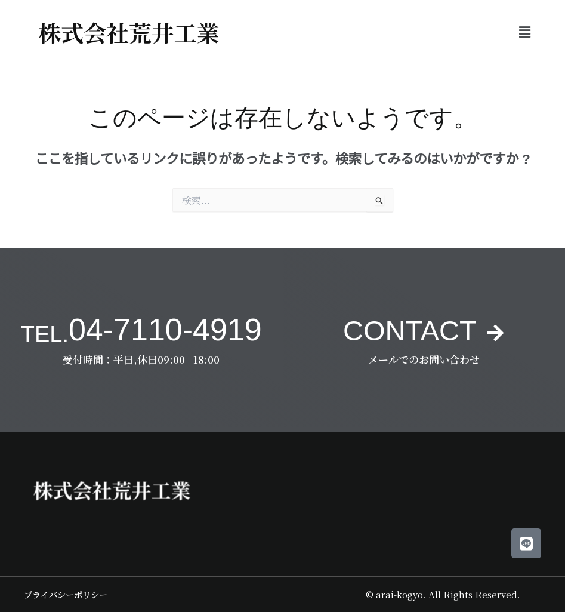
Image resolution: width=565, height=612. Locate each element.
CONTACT (409, 329)
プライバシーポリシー (68, 594)
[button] (525, 31)
